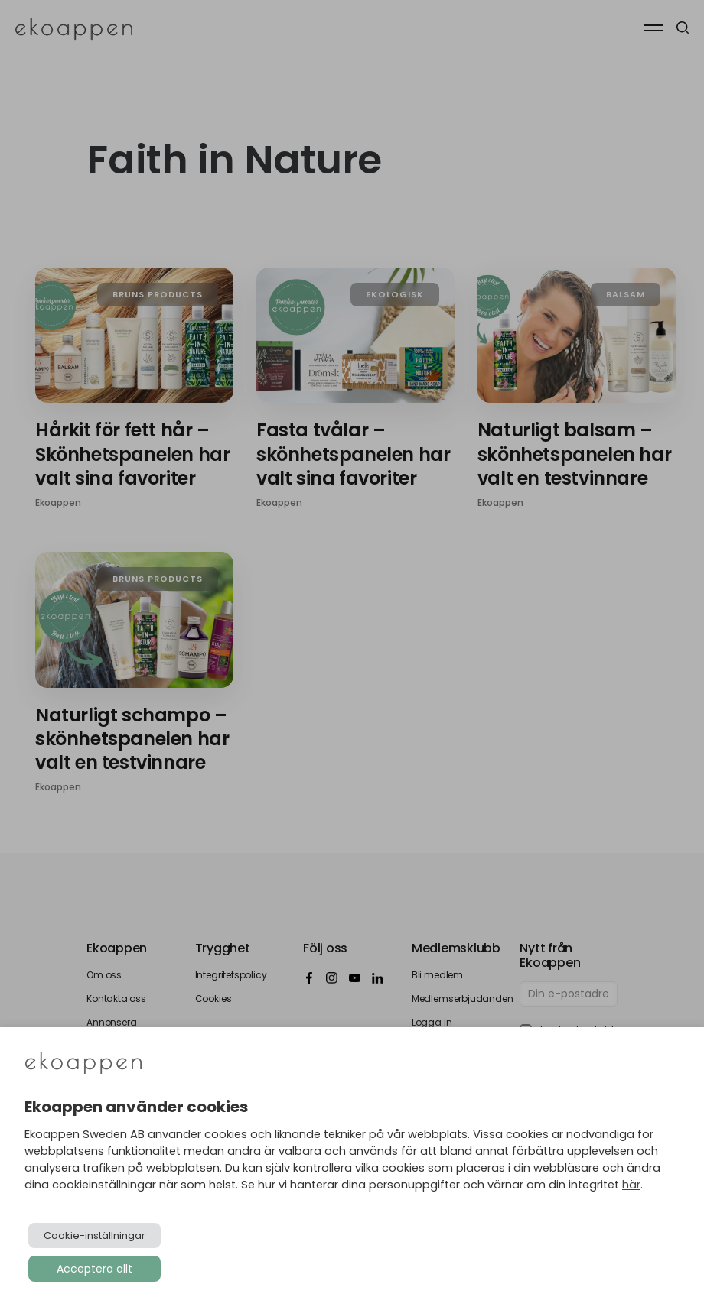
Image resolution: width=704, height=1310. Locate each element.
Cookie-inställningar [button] (94, 1235)
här (631, 1184)
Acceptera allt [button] (94, 1268)
